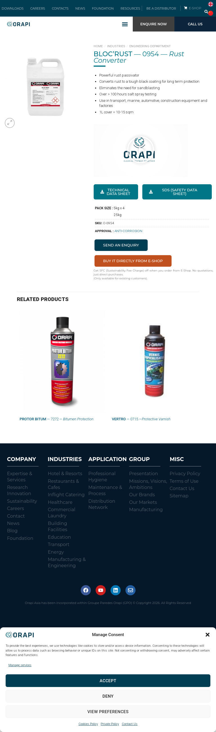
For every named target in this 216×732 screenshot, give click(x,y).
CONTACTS (61, 11)
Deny (108, 696)
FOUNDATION (98, 11)
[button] (207, 634)
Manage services (20, 665)
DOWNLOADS (21, 11)
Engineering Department (150, 52)
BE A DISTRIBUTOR (161, 11)
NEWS (79, 11)
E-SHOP (196, 11)
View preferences (108, 711)
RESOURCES (122, 11)
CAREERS (42, 11)
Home (98, 52)
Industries (116, 52)
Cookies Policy (88, 724)
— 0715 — (141, 425)
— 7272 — (57, 425)
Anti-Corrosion (128, 237)
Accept (108, 680)
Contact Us (130, 724)
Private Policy (110, 724)
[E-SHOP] (185, 10)
